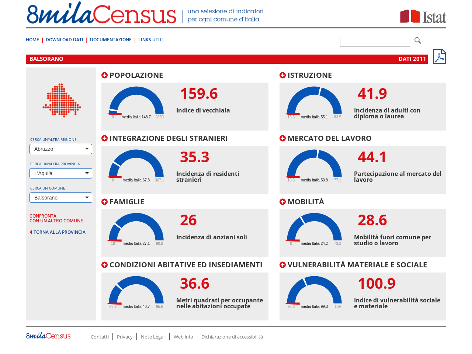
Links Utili (151, 40)
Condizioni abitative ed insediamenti (182, 265)
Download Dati (64, 40)
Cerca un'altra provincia (55, 163)
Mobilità (302, 201)
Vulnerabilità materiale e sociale (353, 265)
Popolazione (132, 75)
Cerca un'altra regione (53, 139)
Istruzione (306, 75)
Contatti (100, 336)
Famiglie (122, 201)
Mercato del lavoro (326, 138)
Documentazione (111, 40)
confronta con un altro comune (56, 218)
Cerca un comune (47, 188)
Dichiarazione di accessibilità (232, 336)
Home (32, 40)
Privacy (125, 336)
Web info (183, 336)
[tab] (184, 101)
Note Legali (153, 336)
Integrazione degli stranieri (164, 138)
